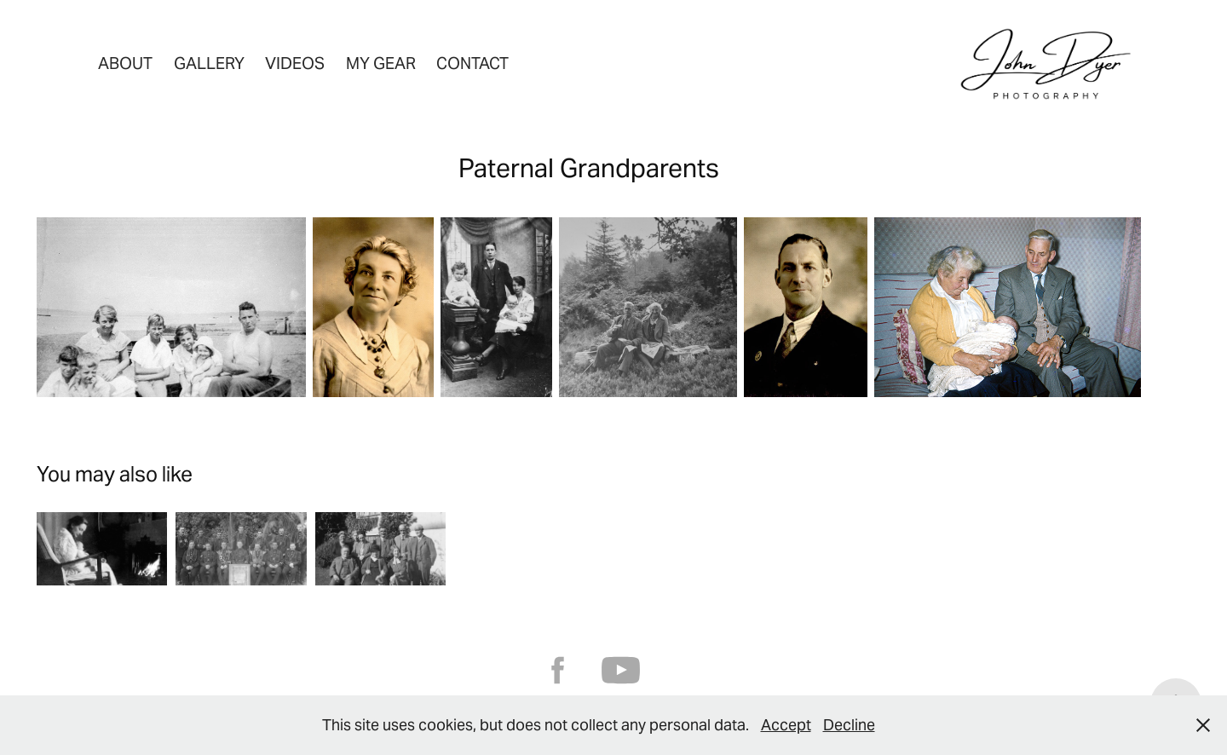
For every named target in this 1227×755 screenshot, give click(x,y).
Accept (786, 725)
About (125, 63)
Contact (472, 63)
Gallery (209, 63)
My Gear (381, 63)
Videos (295, 63)
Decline (849, 725)
